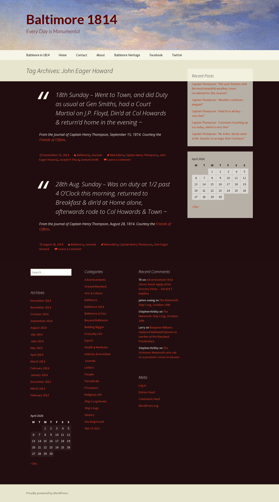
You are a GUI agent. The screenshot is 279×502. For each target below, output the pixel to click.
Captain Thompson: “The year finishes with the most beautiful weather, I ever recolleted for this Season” (219, 88)
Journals (96, 155)
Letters (89, 367)
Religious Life (93, 394)
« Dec (195, 207)
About (101, 55)
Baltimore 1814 (94, 307)
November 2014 (41, 307)
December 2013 (41, 382)
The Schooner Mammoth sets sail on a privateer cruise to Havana (159, 352)
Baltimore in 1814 (37, 55)
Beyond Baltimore (96, 320)
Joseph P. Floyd (69, 160)
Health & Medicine (96, 347)
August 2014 (38, 328)
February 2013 (40, 395)
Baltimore (83, 155)
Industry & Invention (98, 354)
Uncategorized (94, 422)
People (89, 374)
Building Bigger (94, 327)
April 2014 (37, 355)
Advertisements (95, 280)
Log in (142, 385)
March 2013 (38, 388)
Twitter (177, 55)
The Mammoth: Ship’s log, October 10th (158, 316)
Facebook (156, 55)
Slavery (89, 415)
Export (89, 340)
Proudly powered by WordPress (47, 493)
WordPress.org (148, 406)
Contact (81, 55)
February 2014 (40, 368)
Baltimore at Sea (95, 313)
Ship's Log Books (96, 401)
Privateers (91, 388)
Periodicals (92, 381)
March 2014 (38, 361)
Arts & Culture (94, 293)
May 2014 (37, 348)
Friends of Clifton (52, 139)
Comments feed (149, 399)
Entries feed (147, 392)
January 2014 (39, 375)
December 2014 (41, 301)
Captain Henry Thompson (141, 155)
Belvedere (117, 155)
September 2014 (41, 321)
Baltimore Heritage (127, 55)
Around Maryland (95, 286)
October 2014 (39, 314)
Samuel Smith (90, 160)
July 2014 (37, 334)
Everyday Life (93, 334)
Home (63, 55)
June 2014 (37, 341)
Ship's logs (92, 408)
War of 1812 (92, 428)
